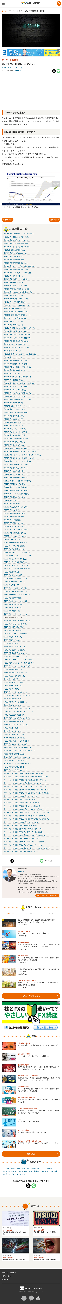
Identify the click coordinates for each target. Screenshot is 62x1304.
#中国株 (54, 1171)
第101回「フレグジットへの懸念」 (16, 529)
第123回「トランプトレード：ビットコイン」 (20, 458)
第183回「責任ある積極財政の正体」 (17, 269)
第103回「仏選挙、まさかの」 (14, 523)
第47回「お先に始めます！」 (14, 705)
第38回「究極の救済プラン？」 (15, 734)
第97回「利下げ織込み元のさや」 (15, 542)
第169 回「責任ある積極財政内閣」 (16, 311)
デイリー (10, 913)
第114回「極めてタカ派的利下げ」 (16, 487)
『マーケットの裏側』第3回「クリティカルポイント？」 (24, 845)
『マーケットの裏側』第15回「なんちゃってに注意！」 (23, 806)
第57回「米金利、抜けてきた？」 (15, 672)
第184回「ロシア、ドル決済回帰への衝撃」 (19, 266)
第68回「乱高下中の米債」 (13, 637)
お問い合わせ (6, 1276)
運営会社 (5, 1279)
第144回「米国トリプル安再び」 (15, 390)
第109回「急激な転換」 (12, 503)
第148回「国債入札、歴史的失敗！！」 (18, 377)
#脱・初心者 (34, 1171)
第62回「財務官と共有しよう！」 (15, 656)
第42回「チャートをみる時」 (14, 721)
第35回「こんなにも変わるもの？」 (16, 744)
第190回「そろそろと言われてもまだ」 (17, 247)
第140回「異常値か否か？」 (14, 403)
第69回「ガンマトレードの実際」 (15, 633)
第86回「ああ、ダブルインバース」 (16, 578)
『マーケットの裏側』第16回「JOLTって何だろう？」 (23, 802)
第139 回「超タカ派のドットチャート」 (18, 406)
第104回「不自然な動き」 (13, 520)
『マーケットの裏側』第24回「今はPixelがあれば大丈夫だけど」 (27, 776)
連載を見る (42, 1153)
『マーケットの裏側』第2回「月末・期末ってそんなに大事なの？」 (28, 848)
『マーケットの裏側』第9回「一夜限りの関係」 (21, 825)
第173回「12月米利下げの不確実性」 (17, 299)
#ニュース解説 (18, 67)
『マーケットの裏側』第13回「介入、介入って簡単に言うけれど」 (27, 812)
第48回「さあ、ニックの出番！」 (15, 702)
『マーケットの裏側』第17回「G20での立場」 (20, 799)
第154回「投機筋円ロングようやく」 (17, 360)
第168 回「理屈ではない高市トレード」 (18, 315)
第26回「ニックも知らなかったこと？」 (18, 770)
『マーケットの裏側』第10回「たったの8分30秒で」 (22, 822)
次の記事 (54, 219)
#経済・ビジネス (9, 1171)
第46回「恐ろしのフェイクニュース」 (17, 708)
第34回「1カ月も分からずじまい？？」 (18, 747)
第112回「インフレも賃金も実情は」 (17, 494)
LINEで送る (46, 861)
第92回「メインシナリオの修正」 (15, 559)
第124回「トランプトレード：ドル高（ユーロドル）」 (23, 455)
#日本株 (25, 1168)
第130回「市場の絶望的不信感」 (15, 435)
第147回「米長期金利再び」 (14, 380)
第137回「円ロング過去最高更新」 (16, 412)
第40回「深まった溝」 (11, 728)
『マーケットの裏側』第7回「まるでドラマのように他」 (24, 832)
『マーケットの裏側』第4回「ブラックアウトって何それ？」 (25, 842)
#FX (9, 67)
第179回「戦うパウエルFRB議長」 (16, 279)
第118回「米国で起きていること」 (16, 474)
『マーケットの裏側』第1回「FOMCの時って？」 (21, 851)
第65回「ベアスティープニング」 (15, 646)
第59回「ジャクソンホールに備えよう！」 (19, 666)
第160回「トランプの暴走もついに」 (17, 341)
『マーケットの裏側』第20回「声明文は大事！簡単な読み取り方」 (27, 790)
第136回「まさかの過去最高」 (14, 416)
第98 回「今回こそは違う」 (13, 539)
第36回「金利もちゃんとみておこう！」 (18, 741)
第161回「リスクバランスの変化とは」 (17, 338)
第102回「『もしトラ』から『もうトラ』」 (18, 526)
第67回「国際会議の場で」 (13, 640)
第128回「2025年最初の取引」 (15, 442)
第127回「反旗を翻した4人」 (14, 445)
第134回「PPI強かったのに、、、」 (15, 422)
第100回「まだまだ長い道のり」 (15, 533)
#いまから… (36, 1168)
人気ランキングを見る (40, 995)
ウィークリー (30, 913)
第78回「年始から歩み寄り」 (14, 604)
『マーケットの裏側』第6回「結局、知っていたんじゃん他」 (25, 835)
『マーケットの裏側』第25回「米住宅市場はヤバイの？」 (24, 773)
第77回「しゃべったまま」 (13, 607)
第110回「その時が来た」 (13, 500)
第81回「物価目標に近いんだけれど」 (17, 594)
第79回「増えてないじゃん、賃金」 (16, 601)
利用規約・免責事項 (9, 1272)
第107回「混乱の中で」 (12, 510)
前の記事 (7, 219)
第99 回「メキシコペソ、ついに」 (16, 536)
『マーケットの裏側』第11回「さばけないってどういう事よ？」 (27, 819)
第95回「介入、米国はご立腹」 (15, 549)
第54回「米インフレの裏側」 (14, 682)
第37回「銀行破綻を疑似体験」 (15, 738)
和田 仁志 (18, 70)
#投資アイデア (8, 1174)
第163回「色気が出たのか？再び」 (16, 331)
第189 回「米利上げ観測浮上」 (15, 250)
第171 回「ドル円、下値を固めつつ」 (17, 305)
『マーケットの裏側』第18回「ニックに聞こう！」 (22, 796)
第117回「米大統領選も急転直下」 (16, 477)
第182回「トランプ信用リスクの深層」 (18, 273)
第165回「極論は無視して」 (14, 325)
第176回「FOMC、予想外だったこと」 (17, 289)
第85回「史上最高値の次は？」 (15, 581)
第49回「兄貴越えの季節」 (13, 698)
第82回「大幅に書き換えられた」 (15, 591)
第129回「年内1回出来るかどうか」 (16, 438)
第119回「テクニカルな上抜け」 (15, 471)
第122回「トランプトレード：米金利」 (18, 461)
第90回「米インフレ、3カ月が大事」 (17, 565)
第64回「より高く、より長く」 (15, 650)
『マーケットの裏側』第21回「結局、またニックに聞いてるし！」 (27, 786)
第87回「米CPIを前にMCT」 (14, 575)
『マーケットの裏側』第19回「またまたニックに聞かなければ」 (27, 793)
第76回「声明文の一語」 (12, 611)
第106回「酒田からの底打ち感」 (15, 513)
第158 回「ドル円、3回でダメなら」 (17, 347)
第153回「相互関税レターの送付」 (16, 364)
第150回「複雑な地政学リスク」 (15, 370)
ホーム (4, 11)
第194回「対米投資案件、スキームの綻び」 (19, 233)
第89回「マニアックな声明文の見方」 (17, 568)
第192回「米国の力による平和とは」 (17, 240)
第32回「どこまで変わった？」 (15, 754)
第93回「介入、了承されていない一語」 (18, 555)
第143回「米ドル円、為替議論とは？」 (18, 393)
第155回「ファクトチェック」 (14, 357)
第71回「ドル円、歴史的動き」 (15, 627)
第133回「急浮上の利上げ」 (14, 425)
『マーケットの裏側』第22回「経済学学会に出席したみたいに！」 (27, 783)
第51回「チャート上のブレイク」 (15, 692)
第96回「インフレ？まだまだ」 (15, 546)
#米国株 (45, 1171)
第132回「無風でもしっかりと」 (15, 429)
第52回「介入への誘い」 (12, 689)
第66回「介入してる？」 (12, 643)
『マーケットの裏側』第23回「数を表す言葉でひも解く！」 (25, 780)
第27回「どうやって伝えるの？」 (15, 767)
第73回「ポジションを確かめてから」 (17, 620)
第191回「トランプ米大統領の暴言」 (17, 243)
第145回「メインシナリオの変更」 (16, 386)
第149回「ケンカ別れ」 (12, 373)
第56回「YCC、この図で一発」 (15, 676)
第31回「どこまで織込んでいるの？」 (17, 757)
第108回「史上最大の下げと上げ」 (16, 507)
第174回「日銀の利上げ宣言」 (14, 295)
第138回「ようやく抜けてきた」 (15, 409)
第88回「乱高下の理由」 (12, 572)
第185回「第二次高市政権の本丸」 (16, 263)
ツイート (15, 861)
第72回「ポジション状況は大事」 (15, 624)
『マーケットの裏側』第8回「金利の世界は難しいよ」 (23, 829)
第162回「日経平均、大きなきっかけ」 (17, 334)
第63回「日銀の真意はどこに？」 (15, 653)
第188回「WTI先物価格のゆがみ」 (16, 253)
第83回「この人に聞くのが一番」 (15, 588)
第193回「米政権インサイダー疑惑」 (17, 237)
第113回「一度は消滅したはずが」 (16, 490)
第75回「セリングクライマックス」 (16, 614)
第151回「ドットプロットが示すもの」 (18, 367)
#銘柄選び (47, 1168)
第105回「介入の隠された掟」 (14, 516)
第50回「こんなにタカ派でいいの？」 (17, 695)
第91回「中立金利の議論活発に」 (15, 562)
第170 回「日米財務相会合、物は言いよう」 (19, 308)
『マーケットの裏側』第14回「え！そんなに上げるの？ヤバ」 (26, 809)
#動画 (4, 67)
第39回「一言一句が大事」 (13, 731)
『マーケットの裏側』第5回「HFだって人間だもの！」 (23, 838)
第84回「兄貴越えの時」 (12, 585)
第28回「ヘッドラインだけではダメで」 (18, 764)
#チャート (21, 1174)
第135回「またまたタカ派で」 (14, 419)
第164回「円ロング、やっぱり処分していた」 (20, 328)
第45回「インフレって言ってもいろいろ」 (18, 711)
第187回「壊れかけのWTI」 (13, 256)
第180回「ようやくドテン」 (14, 276)
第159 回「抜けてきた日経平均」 (15, 344)
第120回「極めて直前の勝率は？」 (16, 468)
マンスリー (51, 913)
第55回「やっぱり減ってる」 (14, 679)
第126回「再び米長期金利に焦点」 (16, 448)
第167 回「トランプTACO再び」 (15, 318)
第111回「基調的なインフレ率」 (15, 497)
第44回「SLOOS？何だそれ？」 (15, 715)
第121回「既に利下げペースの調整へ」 (17, 464)
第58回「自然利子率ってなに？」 (15, 669)
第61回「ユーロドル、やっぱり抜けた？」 (19, 659)
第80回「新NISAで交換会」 (13, 598)
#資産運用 (23, 1171)
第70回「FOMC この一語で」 (14, 630)
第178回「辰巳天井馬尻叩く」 (14, 282)
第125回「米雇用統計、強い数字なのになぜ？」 (21, 451)
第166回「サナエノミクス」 (14, 321)
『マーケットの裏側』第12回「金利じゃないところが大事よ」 (26, 816)
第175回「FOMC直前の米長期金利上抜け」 (19, 292)
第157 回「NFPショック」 (13, 351)
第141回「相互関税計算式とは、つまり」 (18, 399)
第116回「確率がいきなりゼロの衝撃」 (18, 481)
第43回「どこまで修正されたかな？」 (17, 718)
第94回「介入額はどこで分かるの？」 (17, 552)
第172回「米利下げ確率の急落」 (15, 302)
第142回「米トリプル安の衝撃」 (15, 396)
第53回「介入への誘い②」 (13, 685)
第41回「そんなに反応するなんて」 (16, 724)
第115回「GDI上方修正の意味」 (15, 484)
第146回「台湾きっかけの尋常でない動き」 (19, 383)
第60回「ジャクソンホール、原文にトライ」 (19, 663)
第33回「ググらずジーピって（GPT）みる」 (19, 750)
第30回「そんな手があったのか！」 (16, 760)
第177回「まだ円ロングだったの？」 (17, 285)
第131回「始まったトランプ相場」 (16, 432)
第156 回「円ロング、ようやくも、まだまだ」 (20, 354)
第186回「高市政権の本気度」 (14, 259)
